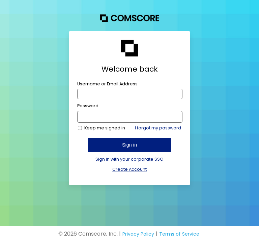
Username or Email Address (107, 84)
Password (87, 106)
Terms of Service (179, 234)
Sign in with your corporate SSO (129, 159)
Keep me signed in (104, 128)
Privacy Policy (138, 234)
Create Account (129, 169)
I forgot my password (158, 128)
